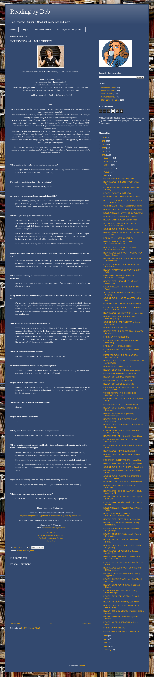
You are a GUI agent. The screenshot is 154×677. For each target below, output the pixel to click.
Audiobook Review (108, 88)
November (108, 161)
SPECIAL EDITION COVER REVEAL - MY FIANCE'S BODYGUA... (120, 224)
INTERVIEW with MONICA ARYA (116, 328)
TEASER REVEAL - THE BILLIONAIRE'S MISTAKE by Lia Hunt (119, 394)
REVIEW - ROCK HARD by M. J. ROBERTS (121, 631)
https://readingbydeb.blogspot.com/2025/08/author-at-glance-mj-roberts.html (50, 515)
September (108, 168)
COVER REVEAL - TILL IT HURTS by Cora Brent (123, 467)
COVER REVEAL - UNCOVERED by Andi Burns (122, 482)
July (105, 175)
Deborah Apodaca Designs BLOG (69, 29)
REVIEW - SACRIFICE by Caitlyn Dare (118, 178)
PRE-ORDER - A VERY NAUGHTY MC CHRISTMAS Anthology (119, 277)
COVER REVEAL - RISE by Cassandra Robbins (122, 206)
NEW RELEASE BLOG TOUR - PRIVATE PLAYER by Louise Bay (119, 248)
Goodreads (50, 535)
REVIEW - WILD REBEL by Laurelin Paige (120, 220)
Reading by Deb (30, 11)
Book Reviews (107, 94)
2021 (104, 155)
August (107, 172)
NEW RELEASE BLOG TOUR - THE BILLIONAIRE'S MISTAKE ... (117, 243)
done (32, 551)
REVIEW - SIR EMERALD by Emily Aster (119, 377)
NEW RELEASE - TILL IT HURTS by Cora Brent (122, 209)
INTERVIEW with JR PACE (114, 628)
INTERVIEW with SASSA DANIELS (117, 346)
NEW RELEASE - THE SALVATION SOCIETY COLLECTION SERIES (121, 558)
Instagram (25, 29)
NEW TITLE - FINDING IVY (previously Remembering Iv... (118, 414)
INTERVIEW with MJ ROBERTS (116, 337)
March (106, 646)
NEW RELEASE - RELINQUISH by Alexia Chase (122, 436)
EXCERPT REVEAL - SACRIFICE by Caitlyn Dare (123, 213)
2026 (104, 137)
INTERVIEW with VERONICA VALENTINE (120, 216)
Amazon (41, 535)
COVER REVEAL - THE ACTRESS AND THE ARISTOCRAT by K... (121, 431)
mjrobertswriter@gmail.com (54, 528)
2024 (104, 144)
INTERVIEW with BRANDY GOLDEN (118, 238)
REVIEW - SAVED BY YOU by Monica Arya (120, 404)
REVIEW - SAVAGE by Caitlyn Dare (117, 193)
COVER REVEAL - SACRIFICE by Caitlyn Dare (122, 304)
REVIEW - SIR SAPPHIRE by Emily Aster (119, 373)
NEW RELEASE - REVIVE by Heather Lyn (120, 451)
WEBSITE (51, 532)
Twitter (60, 538)
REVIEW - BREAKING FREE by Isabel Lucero (121, 370)
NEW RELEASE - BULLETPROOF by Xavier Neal (123, 313)
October (107, 165)
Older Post (86, 624)
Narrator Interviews (108, 97)
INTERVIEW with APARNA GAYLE (117, 366)
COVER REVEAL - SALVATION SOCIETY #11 (121, 197)
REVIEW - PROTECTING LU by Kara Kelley (121, 602)
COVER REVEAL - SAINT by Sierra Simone (120, 229)
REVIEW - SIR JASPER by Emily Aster (118, 384)
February (107, 650)
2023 (104, 148)
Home (51, 624)
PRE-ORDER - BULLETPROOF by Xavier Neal (122, 460)
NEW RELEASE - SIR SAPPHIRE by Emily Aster (122, 464)
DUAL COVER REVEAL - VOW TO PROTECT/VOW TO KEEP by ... (117, 515)
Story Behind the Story (110, 100)
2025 (104, 141)
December (108, 158)
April (106, 643)
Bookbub (59, 535)
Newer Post (15, 624)
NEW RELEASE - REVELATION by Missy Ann (121, 519)
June (106, 636)
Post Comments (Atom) (30, 628)
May (106, 639)
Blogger (82, 665)
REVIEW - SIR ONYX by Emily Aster (117, 380)
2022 (104, 151)
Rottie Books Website (42, 29)
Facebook (12, 29)
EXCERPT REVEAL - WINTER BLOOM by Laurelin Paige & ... (120, 592)
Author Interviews (23, 551)
